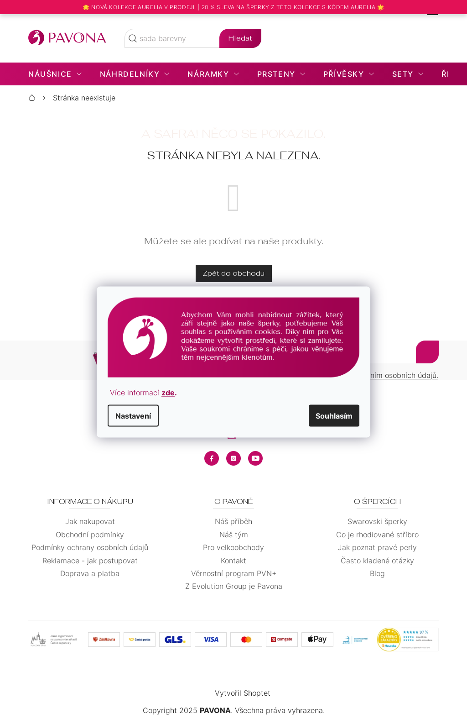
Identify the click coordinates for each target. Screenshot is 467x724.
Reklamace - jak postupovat (90, 560)
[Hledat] (193, 38)
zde (168, 392)
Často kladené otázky (377, 560)
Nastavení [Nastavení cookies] (133, 415)
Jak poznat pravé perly (377, 547)
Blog (377, 573)
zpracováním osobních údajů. (388, 375)
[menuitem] (55, 74)
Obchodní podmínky (90, 534)
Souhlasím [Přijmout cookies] (334, 415)
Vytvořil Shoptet (242, 693)
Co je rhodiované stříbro (377, 534)
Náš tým (233, 534)
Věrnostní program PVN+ (233, 573)
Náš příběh (233, 521)
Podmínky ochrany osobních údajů (89, 547)
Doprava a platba (89, 573)
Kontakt (233, 560)
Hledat (240, 38)
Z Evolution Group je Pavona (233, 586)
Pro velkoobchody (233, 547)
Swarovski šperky (377, 521)
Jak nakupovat (90, 521)
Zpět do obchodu (234, 273)
